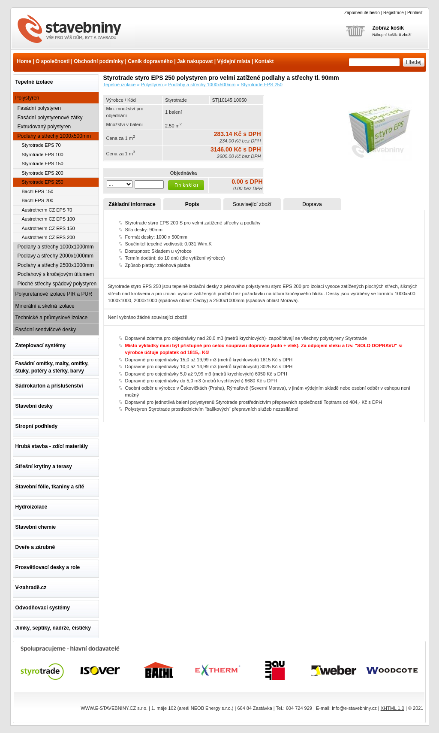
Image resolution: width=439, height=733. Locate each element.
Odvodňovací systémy (42, 608)
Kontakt (264, 61)
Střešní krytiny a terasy (43, 466)
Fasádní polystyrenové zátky (50, 118)
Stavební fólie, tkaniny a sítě (49, 487)
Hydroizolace (31, 507)
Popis (192, 204)
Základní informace (131, 204)
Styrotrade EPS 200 (42, 173)
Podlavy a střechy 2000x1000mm (55, 256)
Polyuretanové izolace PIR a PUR (53, 294)
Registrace (393, 12)
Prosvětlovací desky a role (47, 567)
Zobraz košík (388, 28)
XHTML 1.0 (392, 708)
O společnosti (52, 61)
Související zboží (252, 204)
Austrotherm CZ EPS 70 (47, 209)
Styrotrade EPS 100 (42, 154)
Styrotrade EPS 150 (42, 163)
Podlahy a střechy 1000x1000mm (56, 247)
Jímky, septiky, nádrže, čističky (53, 628)
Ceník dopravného (150, 61)
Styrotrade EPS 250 (42, 182)
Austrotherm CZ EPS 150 (48, 228)
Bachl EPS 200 (38, 200)
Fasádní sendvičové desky (45, 330)
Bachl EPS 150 (38, 191)
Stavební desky (34, 406)
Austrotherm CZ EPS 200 (48, 237)
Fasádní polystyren (39, 108)
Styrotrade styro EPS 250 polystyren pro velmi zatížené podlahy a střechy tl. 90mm (75, 30)
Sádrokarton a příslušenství (49, 386)
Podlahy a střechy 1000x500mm (54, 136)
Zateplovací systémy (40, 345)
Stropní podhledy (36, 426)
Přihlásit (415, 12)
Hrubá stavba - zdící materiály (51, 446)
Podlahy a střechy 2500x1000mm (56, 265)
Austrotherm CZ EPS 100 (48, 218)
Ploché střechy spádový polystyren (57, 284)
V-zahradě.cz (31, 588)
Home (24, 61)
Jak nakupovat (195, 61)
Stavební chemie (35, 527)
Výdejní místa (233, 61)
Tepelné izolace (34, 82)
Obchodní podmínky (98, 61)
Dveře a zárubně (35, 547)
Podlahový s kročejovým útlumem (56, 274)
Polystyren (27, 98)
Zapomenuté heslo (362, 12)
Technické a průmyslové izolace (51, 318)
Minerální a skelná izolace (45, 306)
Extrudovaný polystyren (44, 127)
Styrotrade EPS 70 (41, 145)
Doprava (312, 204)
